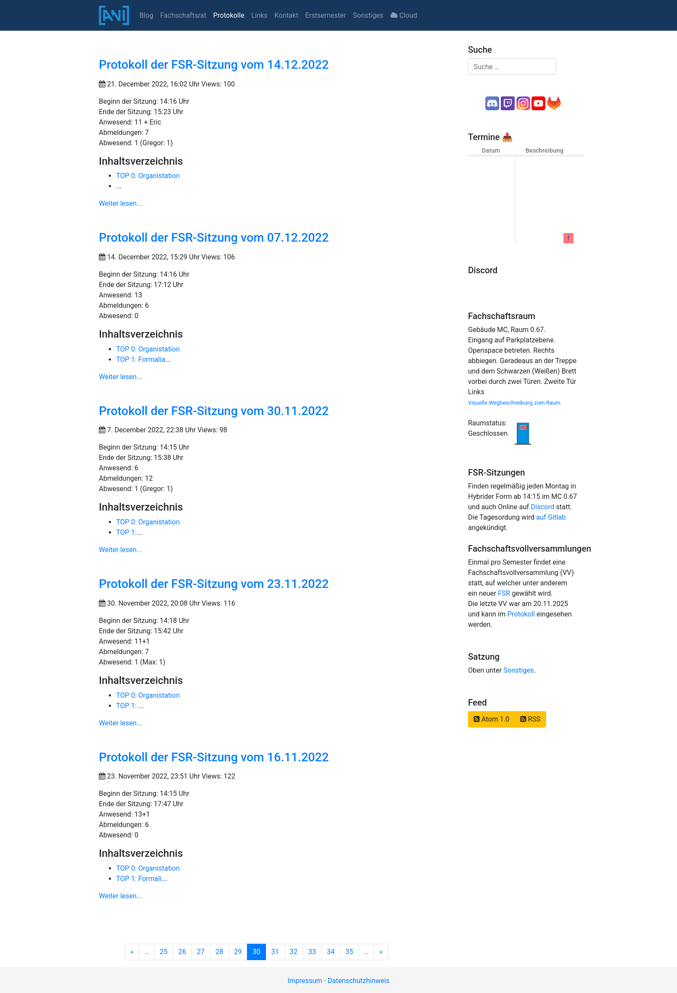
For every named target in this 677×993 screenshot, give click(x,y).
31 (275, 952)
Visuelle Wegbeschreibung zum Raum (514, 402)
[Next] (381, 952)
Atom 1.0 (491, 719)
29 (238, 952)
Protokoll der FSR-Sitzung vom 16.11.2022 (214, 757)
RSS (530, 719)
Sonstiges (368, 15)
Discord (542, 507)
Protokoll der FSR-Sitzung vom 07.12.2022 (214, 237)
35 (349, 952)
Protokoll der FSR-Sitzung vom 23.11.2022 (214, 584)
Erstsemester (325, 15)
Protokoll (521, 614)
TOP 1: (126, 532)
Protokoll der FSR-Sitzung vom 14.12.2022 (214, 64)
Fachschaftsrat (183, 15)
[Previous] (132, 952)
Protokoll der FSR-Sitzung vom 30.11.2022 (214, 411)
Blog (146, 15)
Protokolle (228, 15)
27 (201, 952)
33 (312, 952)
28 (219, 952)
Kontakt (286, 15)
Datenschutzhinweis (358, 981)
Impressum (305, 981)
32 (293, 952)
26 (182, 952)
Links (259, 15)
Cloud (403, 15)
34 (331, 952)
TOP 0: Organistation (148, 176)
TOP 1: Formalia (140, 359)
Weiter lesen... (120, 203)
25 (164, 952)
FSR (504, 593)
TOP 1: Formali (138, 879)
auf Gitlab (551, 517)
